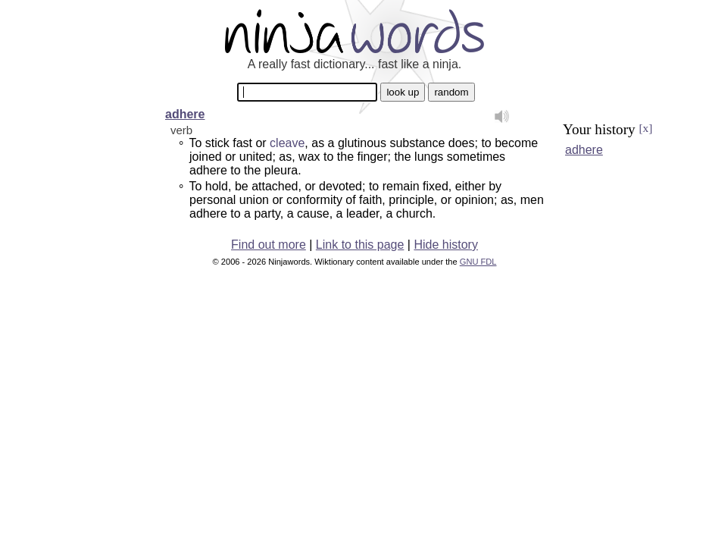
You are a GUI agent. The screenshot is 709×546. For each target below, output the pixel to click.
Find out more (268, 244)
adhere (185, 114)
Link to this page (360, 244)
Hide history (445, 244)
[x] (645, 127)
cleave (287, 142)
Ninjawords (354, 31)
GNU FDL (478, 261)
